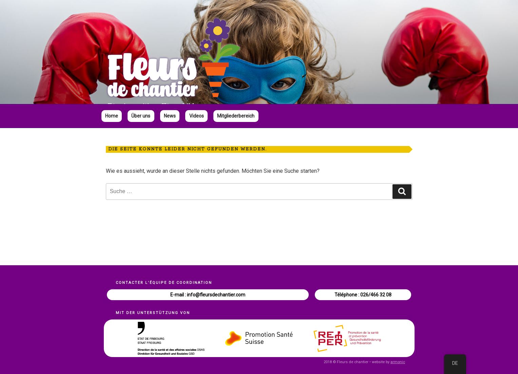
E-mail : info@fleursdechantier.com (207, 294)
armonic (397, 362)
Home (111, 116)
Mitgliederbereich (235, 116)
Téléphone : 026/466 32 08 (362, 294)
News (170, 116)
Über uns (140, 116)
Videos (196, 116)
